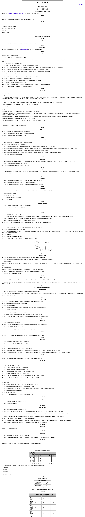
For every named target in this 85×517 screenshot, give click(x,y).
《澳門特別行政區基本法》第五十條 (15, 13)
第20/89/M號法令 (24, 49)
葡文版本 (81, 4)
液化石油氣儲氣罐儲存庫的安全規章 (42, 36)
